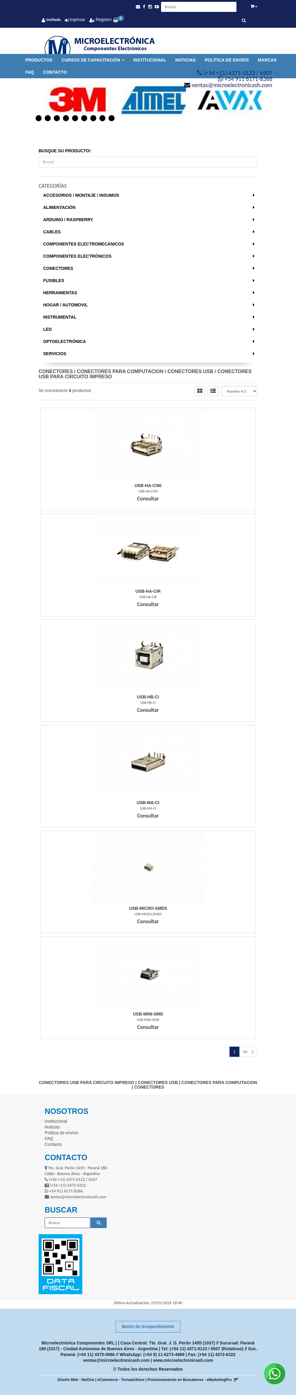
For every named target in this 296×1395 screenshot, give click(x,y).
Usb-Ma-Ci (148, 802)
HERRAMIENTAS (60, 292)
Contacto (55, 72)
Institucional (149, 60)
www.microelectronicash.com (183, 1360)
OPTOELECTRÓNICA (64, 341)
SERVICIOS (54, 353)
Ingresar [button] (77, 19)
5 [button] (75, 118)
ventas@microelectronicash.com (116, 1360)
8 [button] (102, 118)
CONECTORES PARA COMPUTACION (120, 371)
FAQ (29, 72)
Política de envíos (227, 60)
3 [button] (57, 118)
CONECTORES (58, 268)
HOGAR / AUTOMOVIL (65, 304)
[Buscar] (244, 20)
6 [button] (84, 118)
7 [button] (93, 118)
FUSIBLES (53, 280)
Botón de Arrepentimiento (148, 1326)
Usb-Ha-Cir (147, 591)
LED (47, 329)
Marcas (267, 60)
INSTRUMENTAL (59, 317)
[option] (72, 100)
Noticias (185, 60)
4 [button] (66, 118)
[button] (138, 6)
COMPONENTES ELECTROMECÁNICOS (83, 244)
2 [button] (48, 118)
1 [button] (39, 118)
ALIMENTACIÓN (59, 207)
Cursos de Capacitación (92, 60)
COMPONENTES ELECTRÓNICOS (77, 256)
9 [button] (111, 118)
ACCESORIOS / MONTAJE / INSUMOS (81, 195)
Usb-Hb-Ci (148, 696)
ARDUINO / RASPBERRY (68, 219)
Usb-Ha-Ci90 (148, 485)
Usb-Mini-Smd (148, 1014)
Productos (38, 60)
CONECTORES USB (190, 371)
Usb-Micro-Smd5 (148, 908)
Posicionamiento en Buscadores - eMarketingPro (190, 1380)
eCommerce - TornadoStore (121, 1380)
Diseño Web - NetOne (75, 1380)
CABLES (52, 231)
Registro (103, 19)
